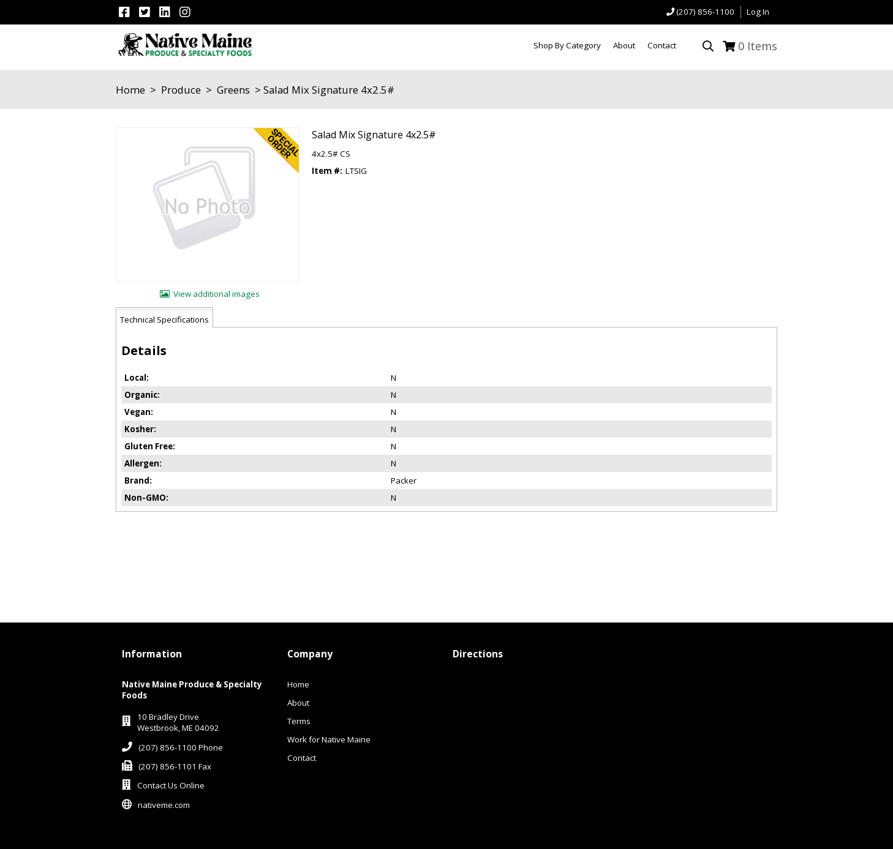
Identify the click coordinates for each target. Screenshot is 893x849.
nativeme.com (164, 804)
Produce (181, 90)
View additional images (216, 293)
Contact (301, 757)
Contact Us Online (171, 785)
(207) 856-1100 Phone (180, 747)
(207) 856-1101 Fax (174, 766)
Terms (299, 721)
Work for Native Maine (329, 739)
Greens (233, 90)
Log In (758, 11)
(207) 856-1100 (705, 11)
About (298, 702)
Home (130, 90)
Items (757, 46)
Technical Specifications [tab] (164, 319)
